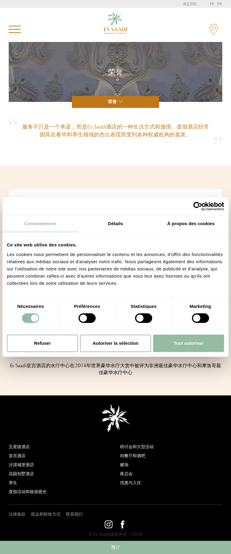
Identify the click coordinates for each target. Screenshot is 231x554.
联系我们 (74, 514)
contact (213, 29)
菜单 (15, 30)
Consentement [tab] (40, 223)
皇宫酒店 (17, 456)
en (219, 4)
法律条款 (17, 514)
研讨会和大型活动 (137, 447)
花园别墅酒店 (21, 474)
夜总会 (126, 474)
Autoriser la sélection (116, 343)
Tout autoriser (189, 343)
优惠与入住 (130, 483)
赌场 (124, 465)
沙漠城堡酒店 (21, 465)
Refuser (42, 343)
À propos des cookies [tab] (191, 223)
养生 (13, 483)
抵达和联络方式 (45, 514)
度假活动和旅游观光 (28, 492)
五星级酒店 (19, 447)
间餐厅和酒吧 (132, 456)
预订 (115, 547)
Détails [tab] (115, 223)
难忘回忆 (190, 4)
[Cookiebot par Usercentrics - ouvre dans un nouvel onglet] (197, 206)
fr (212, 4)
